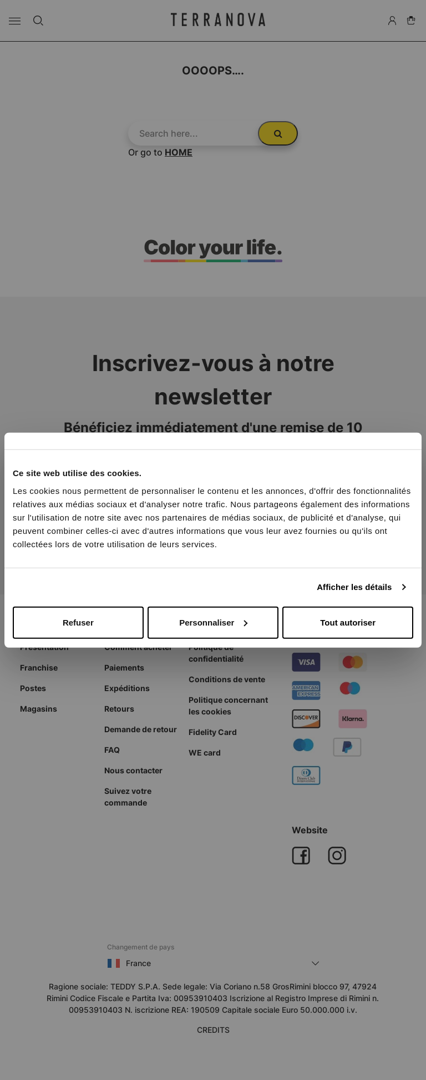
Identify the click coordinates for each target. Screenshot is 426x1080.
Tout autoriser (348, 622)
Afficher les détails (354, 587)
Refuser (78, 622)
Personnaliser (213, 622)
